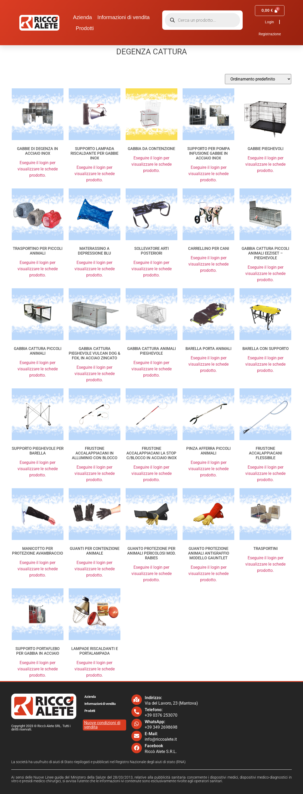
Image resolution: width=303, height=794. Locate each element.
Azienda (82, 17)
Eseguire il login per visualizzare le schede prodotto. (38, 169)
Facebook (154, 745)
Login (269, 22)
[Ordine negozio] (258, 79)
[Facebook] (136, 748)
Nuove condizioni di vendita (102, 724)
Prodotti (85, 28)
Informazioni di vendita (123, 17)
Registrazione (270, 34)
